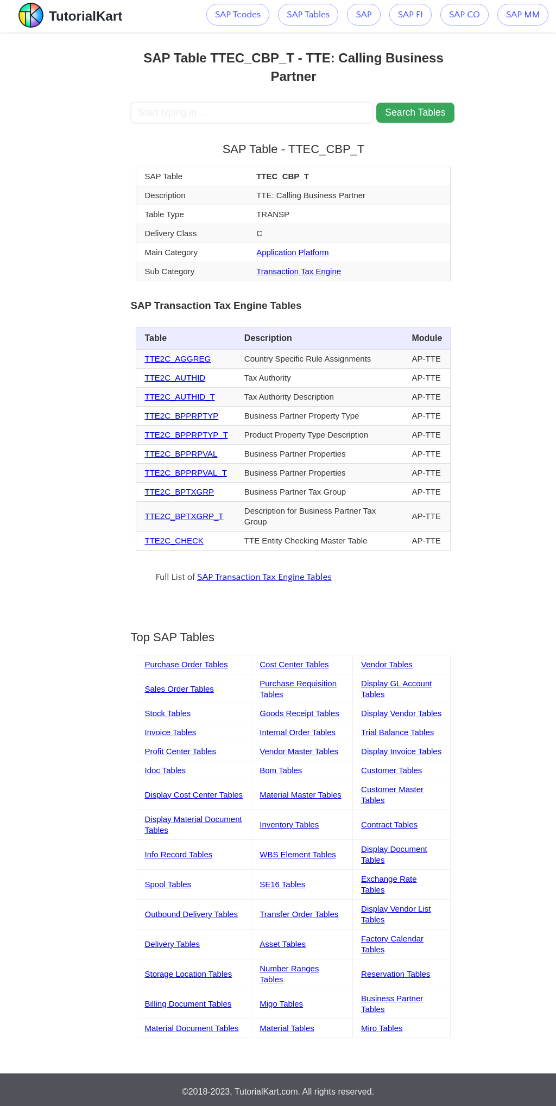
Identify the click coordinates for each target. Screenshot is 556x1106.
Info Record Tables (178, 854)
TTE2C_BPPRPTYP (181, 415)
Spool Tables (167, 884)
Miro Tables (381, 1028)
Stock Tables (167, 713)
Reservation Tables (395, 973)
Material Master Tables (301, 794)
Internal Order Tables (298, 732)
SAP (363, 15)
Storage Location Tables (188, 973)
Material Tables (287, 1028)
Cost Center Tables (294, 664)
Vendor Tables (387, 664)
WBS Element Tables (298, 854)
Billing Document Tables (187, 1003)
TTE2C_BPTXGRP (179, 491)
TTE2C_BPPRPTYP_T (186, 434)
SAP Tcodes (238, 15)
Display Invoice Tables (401, 751)
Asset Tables (283, 944)
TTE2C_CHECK (173, 540)
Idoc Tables (165, 770)
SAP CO (464, 15)
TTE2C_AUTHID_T (179, 396)
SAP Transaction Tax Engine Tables (264, 577)
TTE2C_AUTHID (174, 377)
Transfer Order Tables (299, 914)
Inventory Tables (289, 824)
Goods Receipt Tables (299, 713)
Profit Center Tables (180, 751)
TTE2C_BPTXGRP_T (183, 516)
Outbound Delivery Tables (191, 914)
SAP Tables (308, 15)
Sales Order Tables (178, 688)
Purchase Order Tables (186, 664)
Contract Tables (389, 824)
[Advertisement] (65, 195)
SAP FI (410, 15)
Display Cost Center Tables (193, 794)
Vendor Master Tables (299, 751)
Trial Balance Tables (397, 732)
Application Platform (292, 252)
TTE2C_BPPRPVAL (180, 453)
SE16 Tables (282, 884)
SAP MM (523, 15)
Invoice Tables (170, 732)
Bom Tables (281, 770)
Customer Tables (391, 770)
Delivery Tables (171, 944)
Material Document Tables (191, 1028)
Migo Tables (281, 1003)
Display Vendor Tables (401, 713)
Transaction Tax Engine (298, 271)
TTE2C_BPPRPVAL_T (185, 472)
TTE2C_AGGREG (177, 358)
